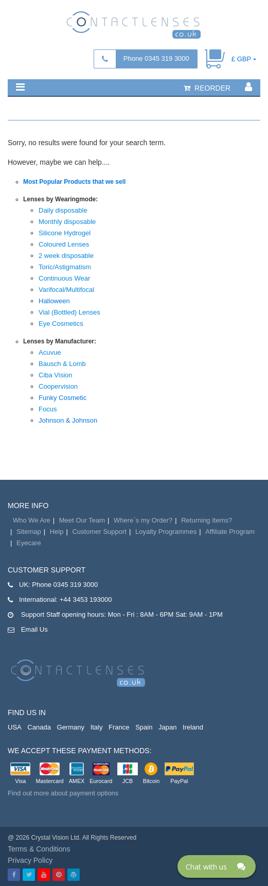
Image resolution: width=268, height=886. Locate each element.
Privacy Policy (30, 860)
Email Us (34, 629)
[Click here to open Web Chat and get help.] (216, 866)
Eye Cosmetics (61, 323)
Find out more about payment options (63, 793)
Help (57, 531)
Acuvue (50, 352)
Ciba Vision (56, 375)
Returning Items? (206, 520)
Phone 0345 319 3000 (156, 58)
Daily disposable (63, 210)
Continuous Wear (64, 278)
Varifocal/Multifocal (66, 289)
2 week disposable (66, 255)
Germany (70, 727)
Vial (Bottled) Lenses (69, 312)
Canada (39, 727)
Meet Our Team (82, 520)
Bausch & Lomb (62, 364)
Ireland (193, 727)
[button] (20, 87)
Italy (97, 727)
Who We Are (31, 520)
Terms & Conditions (39, 849)
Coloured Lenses (64, 244)
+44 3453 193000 (86, 599)
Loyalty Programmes (165, 531)
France (119, 727)
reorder (207, 88)
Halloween (54, 301)
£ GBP (241, 59)
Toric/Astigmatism (65, 267)
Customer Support (99, 531)
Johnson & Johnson (68, 420)
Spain (143, 727)
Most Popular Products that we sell (74, 181)
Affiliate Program (230, 531)
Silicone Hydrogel (65, 233)
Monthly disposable (67, 221)
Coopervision (58, 386)
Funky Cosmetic (62, 398)
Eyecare (28, 543)
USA (15, 727)
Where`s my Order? (143, 520)
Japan (167, 727)
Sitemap (28, 531)
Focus (48, 409)
